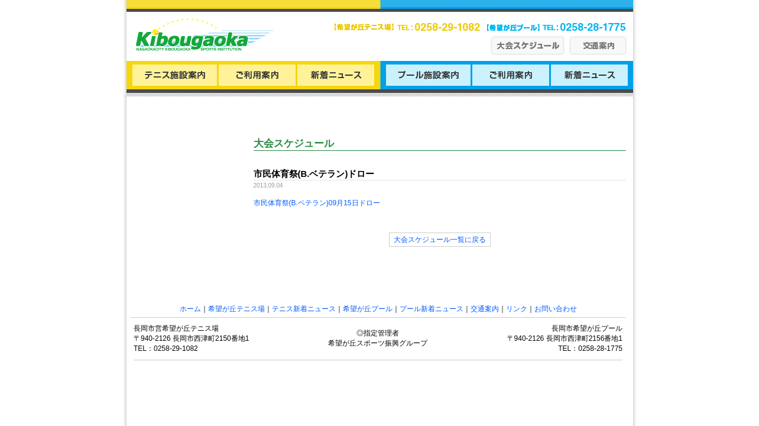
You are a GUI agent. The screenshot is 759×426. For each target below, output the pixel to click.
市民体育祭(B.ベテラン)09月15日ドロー (317, 203)
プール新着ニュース (431, 309)
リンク (516, 309)
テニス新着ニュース (304, 309)
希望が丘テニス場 (236, 309)
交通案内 (485, 309)
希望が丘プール (368, 309)
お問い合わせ (555, 309)
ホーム (190, 309)
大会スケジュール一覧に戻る (440, 239)
